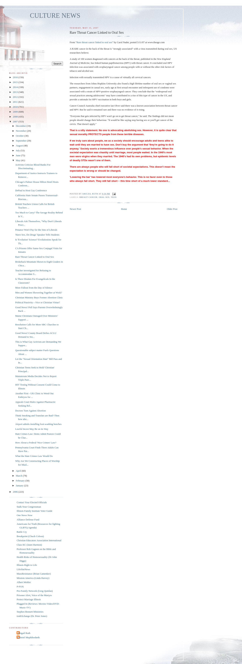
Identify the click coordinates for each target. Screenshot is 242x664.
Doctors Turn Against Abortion (30, 410)
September (21, 140)
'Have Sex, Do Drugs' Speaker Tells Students (37, 234)
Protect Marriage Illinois (29, 599)
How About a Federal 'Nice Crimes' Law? (35, 442)
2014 (15, 87)
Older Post (172, 209)
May (18, 160)
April (19, 470)
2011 (15, 101)
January (20, 485)
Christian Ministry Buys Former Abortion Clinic (39, 297)
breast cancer (88, 197)
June (18, 155)
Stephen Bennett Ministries (30, 611)
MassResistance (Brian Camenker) (34, 573)
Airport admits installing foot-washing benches (38, 424)
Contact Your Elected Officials (32, 502)
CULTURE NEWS (55, 15)
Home (124, 209)
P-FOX (20, 586)
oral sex (104, 197)
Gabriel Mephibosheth (29, 637)
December (21, 125)
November (21, 130)
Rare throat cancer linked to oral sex (94, 42)
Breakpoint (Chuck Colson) (30, 536)
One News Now (24, 515)
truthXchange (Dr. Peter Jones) (32, 616)
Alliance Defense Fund (28, 519)
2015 (15, 82)
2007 (15, 121)
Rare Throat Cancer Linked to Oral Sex (34, 256)
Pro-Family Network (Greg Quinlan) (35, 590)
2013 (15, 92)
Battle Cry (22, 531)
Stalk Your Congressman (29, 506)
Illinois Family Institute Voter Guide (34, 510)
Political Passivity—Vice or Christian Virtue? (37, 302)
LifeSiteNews (23, 569)
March (19, 475)
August (20, 145)
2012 (15, 97)
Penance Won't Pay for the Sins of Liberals (36, 229)
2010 (15, 106)
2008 (15, 116)
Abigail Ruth (24, 633)
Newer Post (75, 209)
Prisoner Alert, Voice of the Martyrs (34, 595)
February (20, 480)
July (18, 150)
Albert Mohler (24, 582)
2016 (15, 77)
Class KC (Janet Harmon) (29, 544)
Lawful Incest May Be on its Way (31, 429)
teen (114, 197)
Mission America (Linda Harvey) (33, 578)
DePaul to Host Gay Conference (31, 190)
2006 (15, 491)
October (20, 135)
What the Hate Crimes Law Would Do (34, 456)
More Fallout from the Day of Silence (33, 287)
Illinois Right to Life (27, 565)
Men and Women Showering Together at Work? (38, 292)
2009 (15, 111)
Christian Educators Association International (39, 540)
